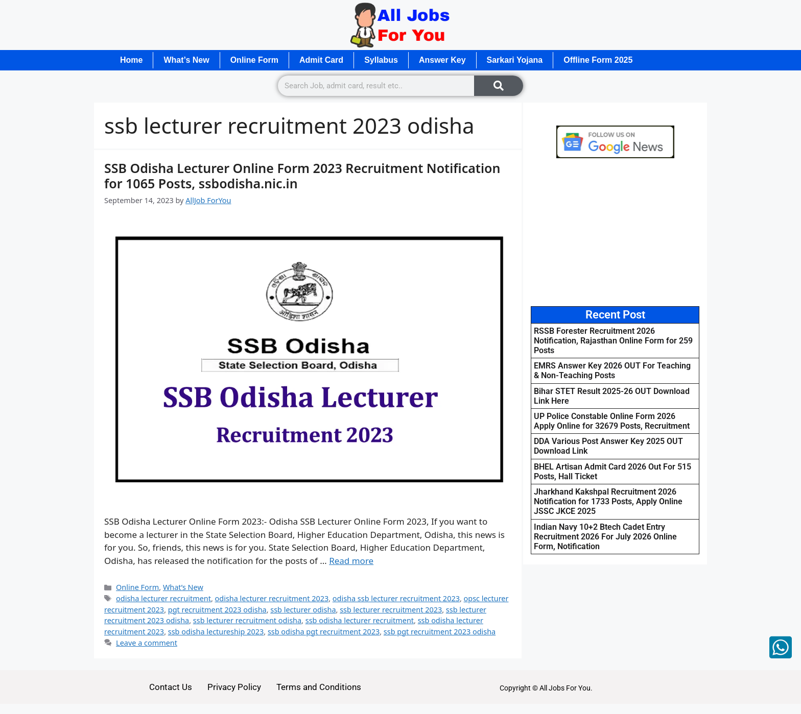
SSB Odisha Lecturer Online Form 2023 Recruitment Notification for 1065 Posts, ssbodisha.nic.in (302, 175)
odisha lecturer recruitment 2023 (272, 598)
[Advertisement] (615, 232)
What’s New (186, 60)
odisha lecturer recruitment (163, 598)
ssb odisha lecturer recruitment (359, 620)
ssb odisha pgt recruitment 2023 (324, 631)
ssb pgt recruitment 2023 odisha (440, 631)
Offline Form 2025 (597, 60)
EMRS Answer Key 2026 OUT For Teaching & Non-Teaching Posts (612, 370)
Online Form (254, 60)
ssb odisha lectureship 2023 (216, 631)
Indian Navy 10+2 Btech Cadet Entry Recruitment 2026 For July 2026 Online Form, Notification (605, 536)
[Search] (498, 86)
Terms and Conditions (318, 687)
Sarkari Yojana (515, 60)
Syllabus (381, 60)
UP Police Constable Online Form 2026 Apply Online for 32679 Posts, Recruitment (612, 421)
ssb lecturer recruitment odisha (247, 620)
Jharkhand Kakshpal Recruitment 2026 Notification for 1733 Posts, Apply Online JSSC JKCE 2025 (608, 501)
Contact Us (170, 687)
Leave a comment (146, 643)
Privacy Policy (234, 687)
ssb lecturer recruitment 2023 (391, 609)
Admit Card (321, 60)
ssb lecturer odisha (303, 609)
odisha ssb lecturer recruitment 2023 (396, 598)
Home (131, 60)
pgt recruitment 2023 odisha (217, 609)
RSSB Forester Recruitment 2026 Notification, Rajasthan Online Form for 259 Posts (613, 340)
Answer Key (442, 60)
